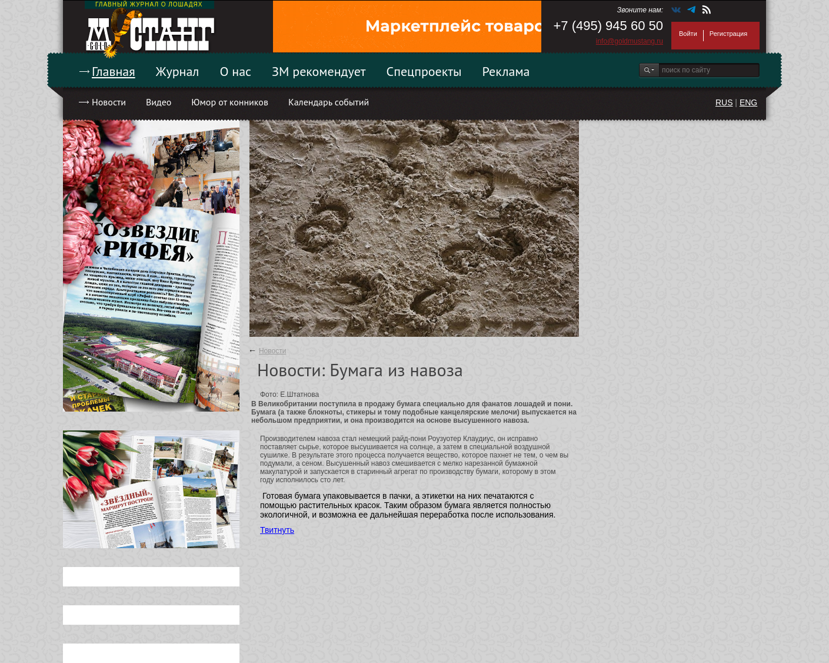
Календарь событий (328, 102)
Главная (113, 71)
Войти (688, 33)
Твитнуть (277, 530)
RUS (724, 102)
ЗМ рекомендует (319, 71)
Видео (158, 102)
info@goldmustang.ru (629, 41)
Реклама (506, 71)
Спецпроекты (424, 71)
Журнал (177, 71)
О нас (235, 71)
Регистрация (728, 33)
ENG (748, 102)
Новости (109, 102)
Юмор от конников (229, 102)
